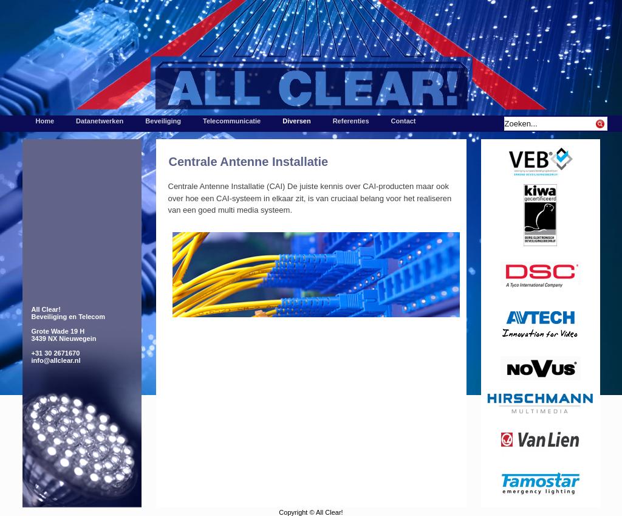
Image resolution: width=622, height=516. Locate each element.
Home (45, 121)
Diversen (296, 121)
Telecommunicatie (232, 121)
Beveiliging (163, 121)
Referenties (351, 121)
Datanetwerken (99, 121)
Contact (403, 121)
